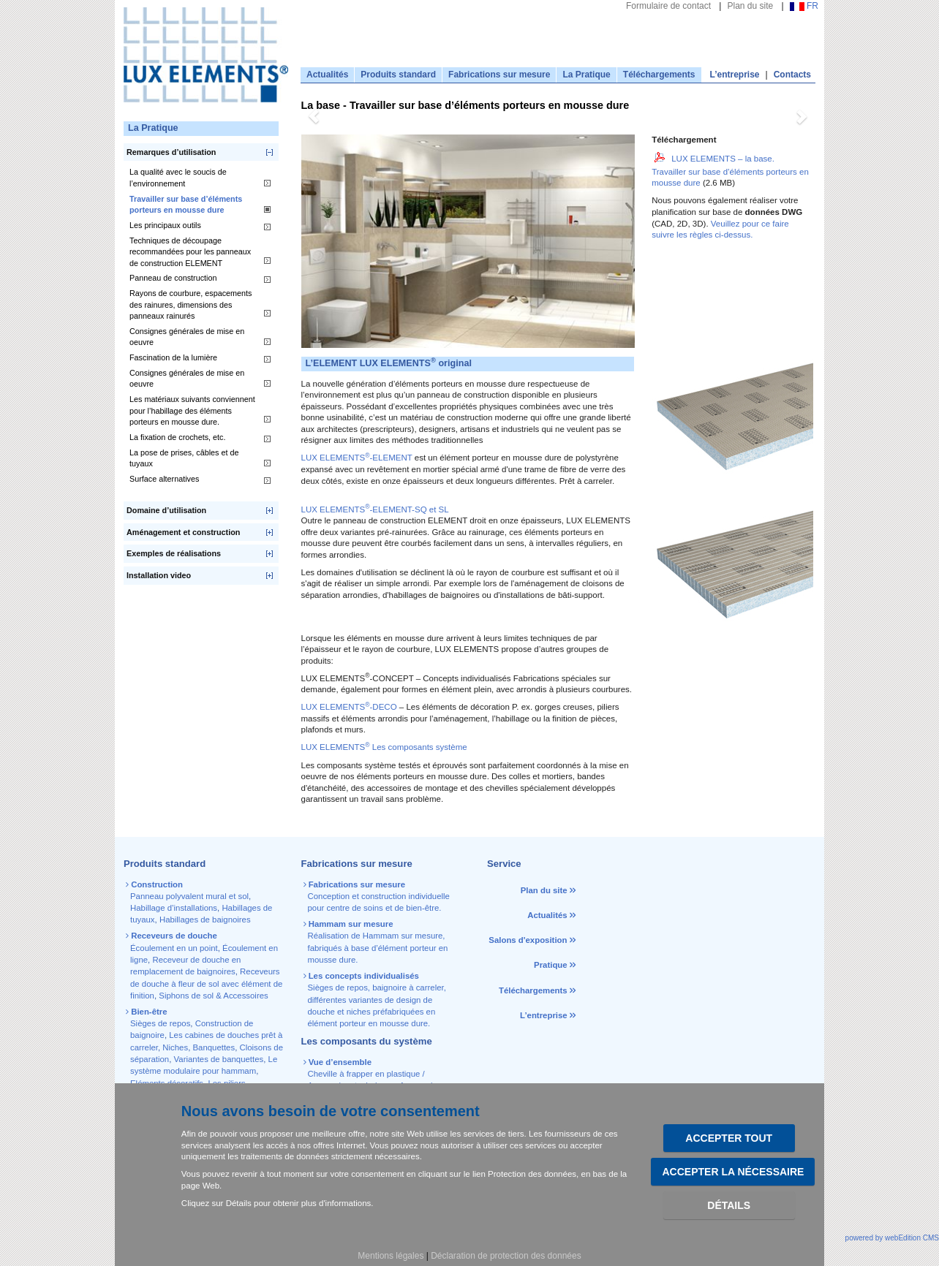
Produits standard (398, 74)
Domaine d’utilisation (166, 510)
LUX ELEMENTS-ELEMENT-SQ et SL (375, 509)
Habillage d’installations (173, 907)
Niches (175, 1047)
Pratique (550, 964)
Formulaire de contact (668, 6)
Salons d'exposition (529, 940)
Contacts (792, 74)
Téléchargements (659, 74)
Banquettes (214, 1047)
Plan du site (750, 6)
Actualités (327, 74)
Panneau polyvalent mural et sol (189, 896)
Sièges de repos (160, 1023)
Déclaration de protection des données (506, 1256)
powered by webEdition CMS (892, 1238)
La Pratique (586, 74)
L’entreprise (735, 74)
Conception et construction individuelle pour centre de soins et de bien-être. (378, 896)
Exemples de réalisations (174, 553)
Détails (728, 1205)
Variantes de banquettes (219, 1059)
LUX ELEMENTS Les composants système (384, 747)
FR (804, 6)
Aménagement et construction (183, 532)
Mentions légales (390, 1256)
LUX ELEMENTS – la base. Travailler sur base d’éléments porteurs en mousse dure (730, 171)
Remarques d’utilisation (171, 152)
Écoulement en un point (174, 948)
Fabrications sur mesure (499, 74)
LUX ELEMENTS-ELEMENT (356, 457)
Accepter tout (728, 1138)
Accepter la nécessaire (733, 1172)
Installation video (159, 575)
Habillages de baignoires (205, 919)
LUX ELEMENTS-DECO (349, 706)
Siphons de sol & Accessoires (213, 995)
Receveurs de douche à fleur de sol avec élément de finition (206, 983)
